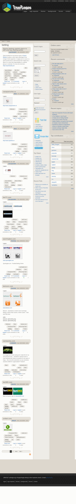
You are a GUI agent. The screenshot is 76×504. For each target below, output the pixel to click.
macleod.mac (55, 159)
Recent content (39, 89)
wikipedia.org (38, 161)
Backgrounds (52, 11)
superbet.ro (24, 144)
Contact (68, 11)
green (12, 404)
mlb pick (15, 72)
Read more (7, 81)
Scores (12, 79)
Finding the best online (58, 94)
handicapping (16, 371)
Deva (15, 93)
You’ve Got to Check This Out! (59, 119)
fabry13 (14, 420)
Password (37, 102)
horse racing (23, 369)
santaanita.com (23, 365)
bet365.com (24, 399)
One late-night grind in (57, 63)
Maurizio (13, 384)
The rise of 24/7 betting (58, 78)
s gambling (22, 72)
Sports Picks (8, 75)
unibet (18, 439)
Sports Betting (8, 70)
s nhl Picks (7, 72)
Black (8, 221)
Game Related (8, 180)
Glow (25, 269)
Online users (38, 87)
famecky (54, 176)
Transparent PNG (23, 111)
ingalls (53, 162)
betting (8, 41)
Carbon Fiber (38, 171)
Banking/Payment (21, 437)
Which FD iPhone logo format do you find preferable (40, 196)
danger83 (54, 182)
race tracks (7, 371)
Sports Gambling (17, 74)
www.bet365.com (19, 396)
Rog (53, 170)
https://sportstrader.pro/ (8, 65)
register (4, 83)
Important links (38, 128)
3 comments (16, 276)
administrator (49, 477)
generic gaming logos (40, 166)
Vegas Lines (7, 74)
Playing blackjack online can (59, 73)
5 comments (16, 81)
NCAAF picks (13, 77)
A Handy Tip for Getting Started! (60, 118)
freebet (19, 185)
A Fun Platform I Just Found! (59, 116)
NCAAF (21, 77)
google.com (38, 156)
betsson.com (24, 324)
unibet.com (24, 433)
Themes (43, 11)
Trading (6, 226)
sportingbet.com (23, 267)
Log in (23, 81)
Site (26, 67)
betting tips (16, 75)
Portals (6, 182)
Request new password (40, 109)
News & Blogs (18, 180)
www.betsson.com (7, 308)
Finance (54, 99)
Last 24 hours (55, 55)
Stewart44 (56, 70)
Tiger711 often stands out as (59, 84)
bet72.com (24, 219)
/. (5, 41)
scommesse (7, 441)
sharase (56, 65)
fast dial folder (38, 160)
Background (37, 69)
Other (25, 113)
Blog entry (37, 71)
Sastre (53, 173)
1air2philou (54, 185)
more (47, 176)
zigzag (53, 167)
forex (22, 228)
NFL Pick (17, 70)
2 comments (16, 330)
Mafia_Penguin (55, 144)
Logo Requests (34, 11)
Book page (37, 72)
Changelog (38, 124)
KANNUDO (13, 343)
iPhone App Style (23, 271)
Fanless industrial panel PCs (59, 68)
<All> (37, 68)
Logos (25, 11)
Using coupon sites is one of (59, 89)
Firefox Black (38, 163)
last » (20, 451)
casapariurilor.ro (23, 109)
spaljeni (54, 164)
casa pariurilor (23, 116)
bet (12, 439)
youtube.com (38, 158)
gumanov (54, 150)
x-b (52, 179)
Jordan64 (56, 100)
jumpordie (54, 153)
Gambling (19, 404)
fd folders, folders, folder (41, 165)
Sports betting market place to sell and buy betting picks (15, 49)
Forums (61, 11)
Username (37, 98)
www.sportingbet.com (8, 260)
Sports (19, 113)
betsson (17, 328)
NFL (6, 77)
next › (16, 451)
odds (6, 79)
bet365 (22, 406)
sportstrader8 (12, 52)
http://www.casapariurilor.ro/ (10, 105)
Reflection (12, 109)
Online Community (9, 437)
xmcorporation (12, 163)
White (25, 178)
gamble (6, 408)
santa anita (14, 369)
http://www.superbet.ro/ (8, 140)
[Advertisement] (38, 26)
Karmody (13, 241)
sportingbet (16, 274)
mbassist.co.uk (23, 176)
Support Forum (39, 145)
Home (3, 41)
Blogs (36, 84)
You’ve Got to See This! (58, 129)
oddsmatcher (8, 187)
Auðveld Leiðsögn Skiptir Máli (59, 128)
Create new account (39, 107)
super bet (24, 151)
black (6, 404)
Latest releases (39, 126)
